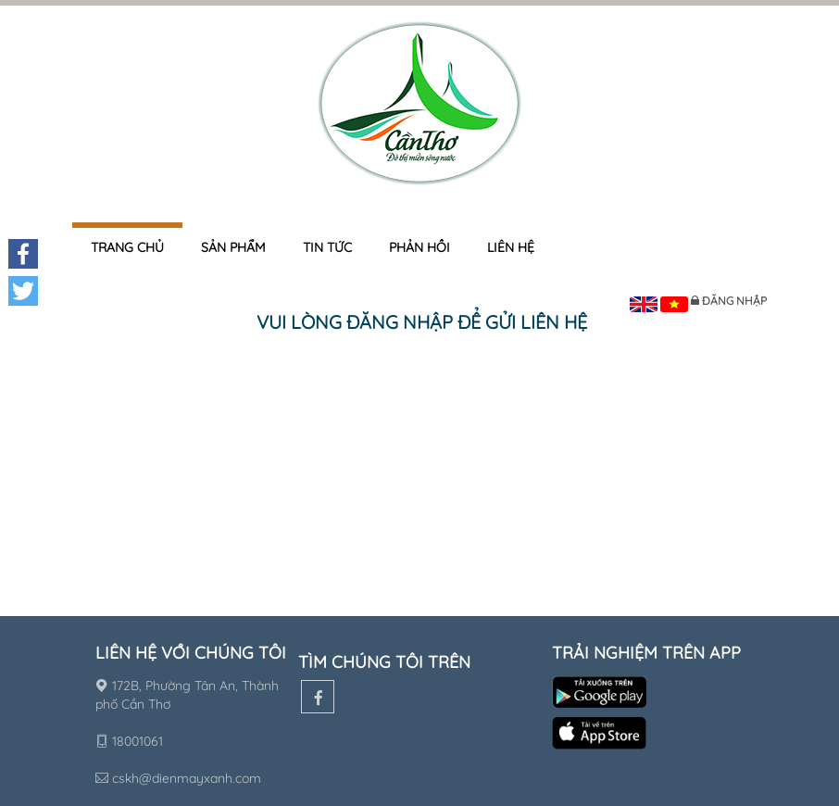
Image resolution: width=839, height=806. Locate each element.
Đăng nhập (734, 301)
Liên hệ (510, 247)
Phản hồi (419, 247)
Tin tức (327, 247)
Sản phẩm (233, 247)
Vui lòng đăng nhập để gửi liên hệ (422, 322)
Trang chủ (127, 247)
